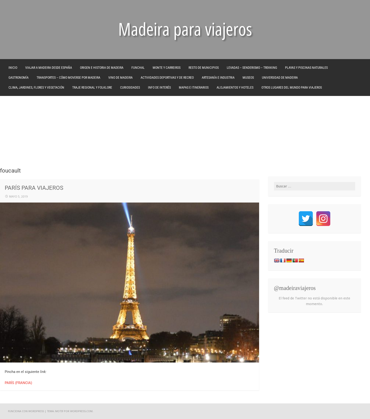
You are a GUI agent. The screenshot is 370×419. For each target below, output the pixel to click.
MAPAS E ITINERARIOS (194, 87)
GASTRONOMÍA (18, 77)
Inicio (12, 67)
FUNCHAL (138, 67)
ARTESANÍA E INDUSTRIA (218, 77)
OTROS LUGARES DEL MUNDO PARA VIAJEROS (291, 87)
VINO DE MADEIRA (120, 77)
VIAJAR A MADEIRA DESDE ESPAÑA (48, 67)
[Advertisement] (185, 131)
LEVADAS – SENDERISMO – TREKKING (252, 67)
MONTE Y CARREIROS (167, 67)
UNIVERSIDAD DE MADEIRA (280, 77)
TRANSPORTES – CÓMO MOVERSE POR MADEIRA (68, 77)
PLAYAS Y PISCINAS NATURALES (306, 67)
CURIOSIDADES (130, 87)
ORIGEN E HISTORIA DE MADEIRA (101, 67)
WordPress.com (81, 411)
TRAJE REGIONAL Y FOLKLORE (92, 87)
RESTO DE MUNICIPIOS (204, 67)
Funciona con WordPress (26, 411)
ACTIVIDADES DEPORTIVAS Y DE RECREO (167, 77)
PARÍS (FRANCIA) (18, 383)
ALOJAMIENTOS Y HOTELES (235, 87)
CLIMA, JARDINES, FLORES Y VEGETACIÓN (36, 87)
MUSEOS (248, 77)
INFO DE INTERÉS (159, 87)
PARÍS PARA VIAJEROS (34, 188)
